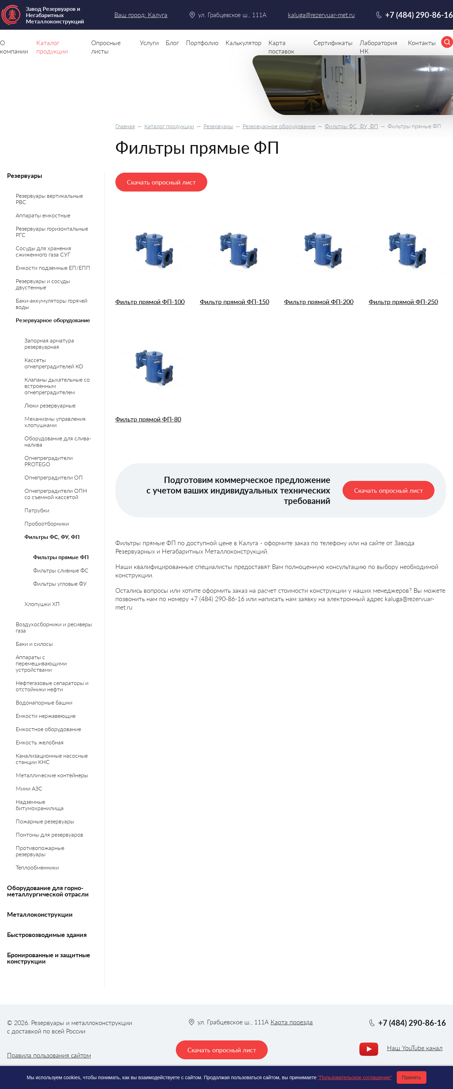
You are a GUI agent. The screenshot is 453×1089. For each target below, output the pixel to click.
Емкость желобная (40, 742)
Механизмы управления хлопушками (55, 421)
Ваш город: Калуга (140, 15)
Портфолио (202, 42)
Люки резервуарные (50, 405)
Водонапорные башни (44, 702)
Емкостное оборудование (48, 729)
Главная (125, 126)
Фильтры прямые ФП (61, 557)
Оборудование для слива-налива (57, 441)
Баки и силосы (34, 643)
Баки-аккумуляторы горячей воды (51, 303)
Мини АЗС (29, 788)
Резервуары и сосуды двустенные (43, 283)
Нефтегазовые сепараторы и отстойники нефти (52, 685)
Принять (411, 1077)
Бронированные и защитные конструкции (48, 958)
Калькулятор (243, 42)
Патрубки (36, 510)
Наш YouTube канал (415, 1048)
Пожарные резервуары (45, 821)
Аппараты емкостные (43, 215)
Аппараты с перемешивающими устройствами (41, 663)
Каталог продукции (169, 126)
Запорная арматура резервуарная (49, 343)
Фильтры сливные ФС (60, 570)
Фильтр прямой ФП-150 (234, 301)
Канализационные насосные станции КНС (52, 758)
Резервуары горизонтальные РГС (52, 231)
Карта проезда (292, 1022)
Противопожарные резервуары (40, 850)
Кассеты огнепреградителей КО (53, 362)
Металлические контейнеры (52, 775)
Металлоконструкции (40, 914)
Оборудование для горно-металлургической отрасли (48, 891)
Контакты (422, 42)
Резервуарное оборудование (279, 126)
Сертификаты (333, 42)
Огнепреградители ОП (53, 477)
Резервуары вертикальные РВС (49, 198)
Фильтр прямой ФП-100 (150, 301)
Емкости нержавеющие (46, 715)
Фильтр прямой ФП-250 (403, 301)
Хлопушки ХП (42, 603)
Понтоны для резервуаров (49, 834)
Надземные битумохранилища (40, 804)
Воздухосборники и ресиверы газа (54, 627)
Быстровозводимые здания (47, 934)
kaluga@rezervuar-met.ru (321, 15)
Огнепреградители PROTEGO (48, 460)
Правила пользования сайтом (49, 1055)
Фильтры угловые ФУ (60, 583)
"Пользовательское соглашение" (355, 1077)
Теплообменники (37, 867)
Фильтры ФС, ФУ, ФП (351, 126)
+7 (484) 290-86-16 (419, 15)
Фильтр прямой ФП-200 (318, 301)
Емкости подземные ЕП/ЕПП (53, 267)
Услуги (149, 42)
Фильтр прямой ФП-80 (148, 419)
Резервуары (218, 126)
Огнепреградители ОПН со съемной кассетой (55, 493)
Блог (172, 42)
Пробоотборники (46, 523)
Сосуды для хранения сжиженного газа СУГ (43, 251)
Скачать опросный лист (161, 182)
